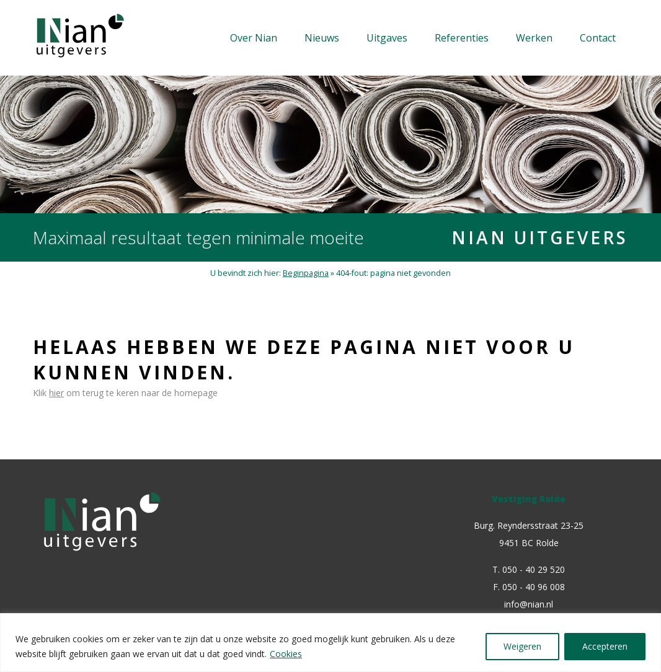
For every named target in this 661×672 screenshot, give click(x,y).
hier (56, 393)
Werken (534, 38)
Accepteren (605, 646)
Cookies (286, 654)
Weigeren (522, 646)
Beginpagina (306, 273)
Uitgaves (386, 38)
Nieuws (321, 38)
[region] (330, 642)
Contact (598, 38)
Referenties (462, 38)
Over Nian (253, 38)
